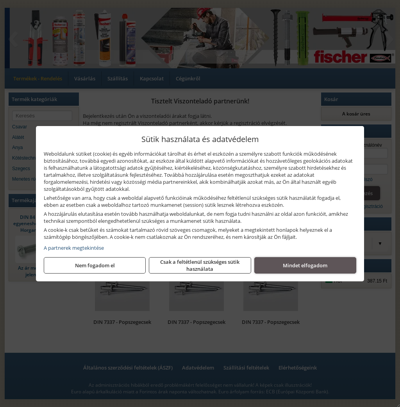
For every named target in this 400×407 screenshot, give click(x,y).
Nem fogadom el (95, 265)
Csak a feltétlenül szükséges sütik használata (199, 265)
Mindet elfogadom (305, 265)
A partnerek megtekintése (74, 247)
